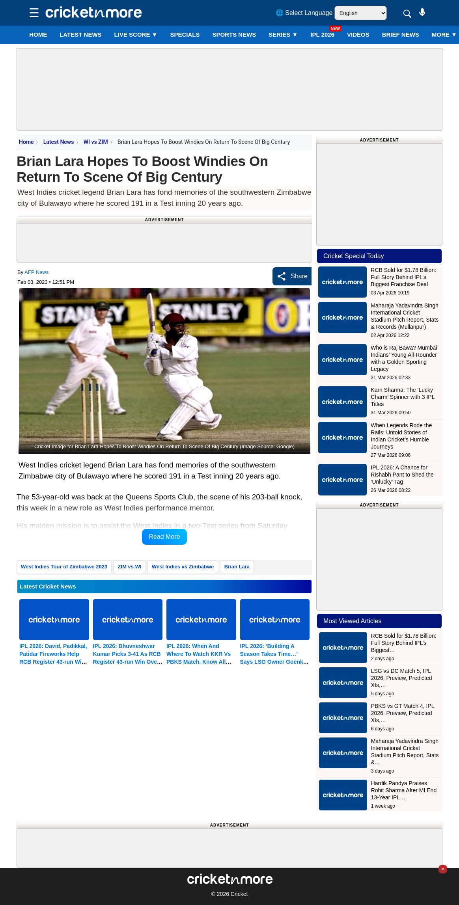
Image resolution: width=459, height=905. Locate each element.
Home (38, 34)
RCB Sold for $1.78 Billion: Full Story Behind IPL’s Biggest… (404, 643)
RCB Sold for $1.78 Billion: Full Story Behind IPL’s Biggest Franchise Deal (403, 277)
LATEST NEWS (80, 34)
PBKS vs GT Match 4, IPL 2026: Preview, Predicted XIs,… (402, 713)
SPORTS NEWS (234, 34)
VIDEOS (358, 34)
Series (283, 34)
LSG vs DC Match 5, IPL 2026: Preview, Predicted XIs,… (401, 678)
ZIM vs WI (130, 567)
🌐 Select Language (304, 12)
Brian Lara (237, 567)
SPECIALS (185, 34)
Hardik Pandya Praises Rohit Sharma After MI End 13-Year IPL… (404, 790)
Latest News (58, 142)
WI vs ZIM (96, 142)
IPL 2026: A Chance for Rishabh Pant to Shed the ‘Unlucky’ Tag (402, 474)
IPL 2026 (322, 34)
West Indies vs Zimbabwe (183, 567)
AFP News (36, 272)
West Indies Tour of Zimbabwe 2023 (64, 567)
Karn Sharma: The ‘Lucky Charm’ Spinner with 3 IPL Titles (403, 397)
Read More (164, 536)
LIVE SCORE (136, 34)
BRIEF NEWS (400, 34)
